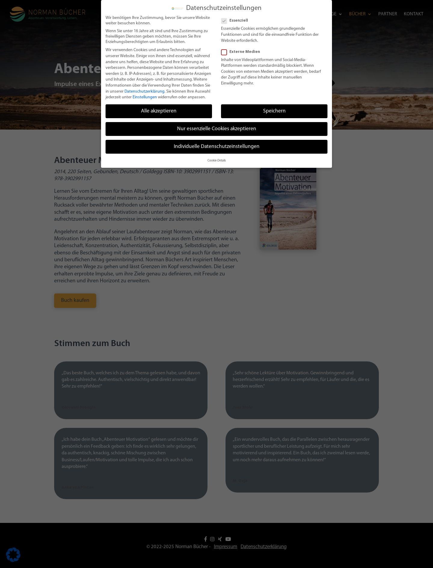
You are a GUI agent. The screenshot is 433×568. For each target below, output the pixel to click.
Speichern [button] (274, 109)
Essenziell (237, 18)
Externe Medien (243, 49)
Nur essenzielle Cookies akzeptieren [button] (216, 126)
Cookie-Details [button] (216, 158)
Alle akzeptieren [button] (159, 109)
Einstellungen (145, 95)
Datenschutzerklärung (144, 89)
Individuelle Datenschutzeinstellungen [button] (216, 144)
